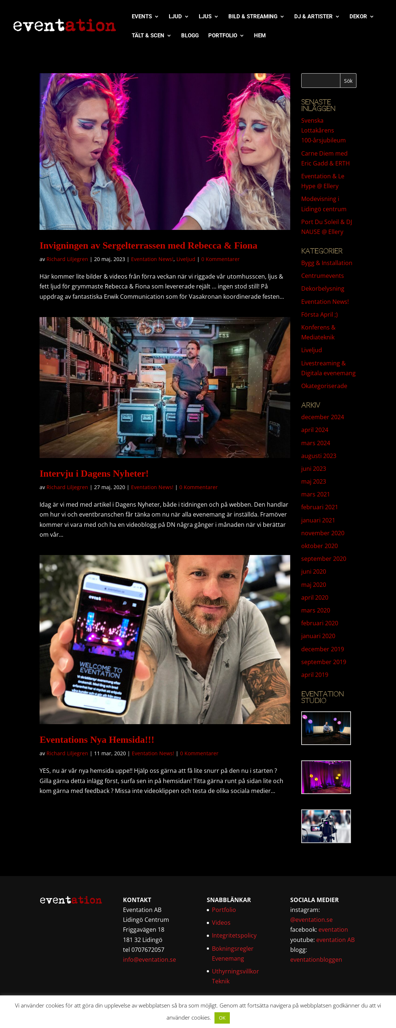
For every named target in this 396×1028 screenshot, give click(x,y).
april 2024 (314, 430)
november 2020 (322, 533)
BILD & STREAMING (252, 17)
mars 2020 (315, 610)
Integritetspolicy (234, 935)
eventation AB (335, 940)
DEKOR (358, 17)
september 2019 (323, 662)
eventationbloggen (316, 960)
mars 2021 (315, 494)
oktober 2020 (319, 546)
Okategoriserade (324, 386)
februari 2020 (319, 623)
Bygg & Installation (326, 263)
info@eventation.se (149, 960)
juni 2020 (313, 571)
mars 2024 (315, 443)
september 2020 (323, 559)
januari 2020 (318, 636)
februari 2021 (319, 507)
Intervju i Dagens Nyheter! (94, 473)
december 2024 (322, 417)
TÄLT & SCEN (148, 36)
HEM (260, 36)
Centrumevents (322, 276)
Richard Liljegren (67, 259)
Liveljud (185, 259)
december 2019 (322, 649)
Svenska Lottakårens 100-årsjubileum (323, 130)
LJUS (205, 17)
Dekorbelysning (322, 288)
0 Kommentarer (220, 259)
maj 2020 (313, 585)
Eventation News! (152, 259)
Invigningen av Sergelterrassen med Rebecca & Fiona (148, 245)
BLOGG (190, 36)
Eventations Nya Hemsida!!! (97, 739)
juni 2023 (313, 469)
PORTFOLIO (222, 36)
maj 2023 (313, 481)
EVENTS (142, 17)
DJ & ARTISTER (313, 17)
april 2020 (314, 597)
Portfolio (224, 910)
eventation (333, 929)
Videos (221, 923)
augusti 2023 (318, 456)
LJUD (175, 17)
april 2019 (314, 675)
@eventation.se (311, 920)
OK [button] (222, 1017)
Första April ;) (319, 314)
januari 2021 (318, 520)
